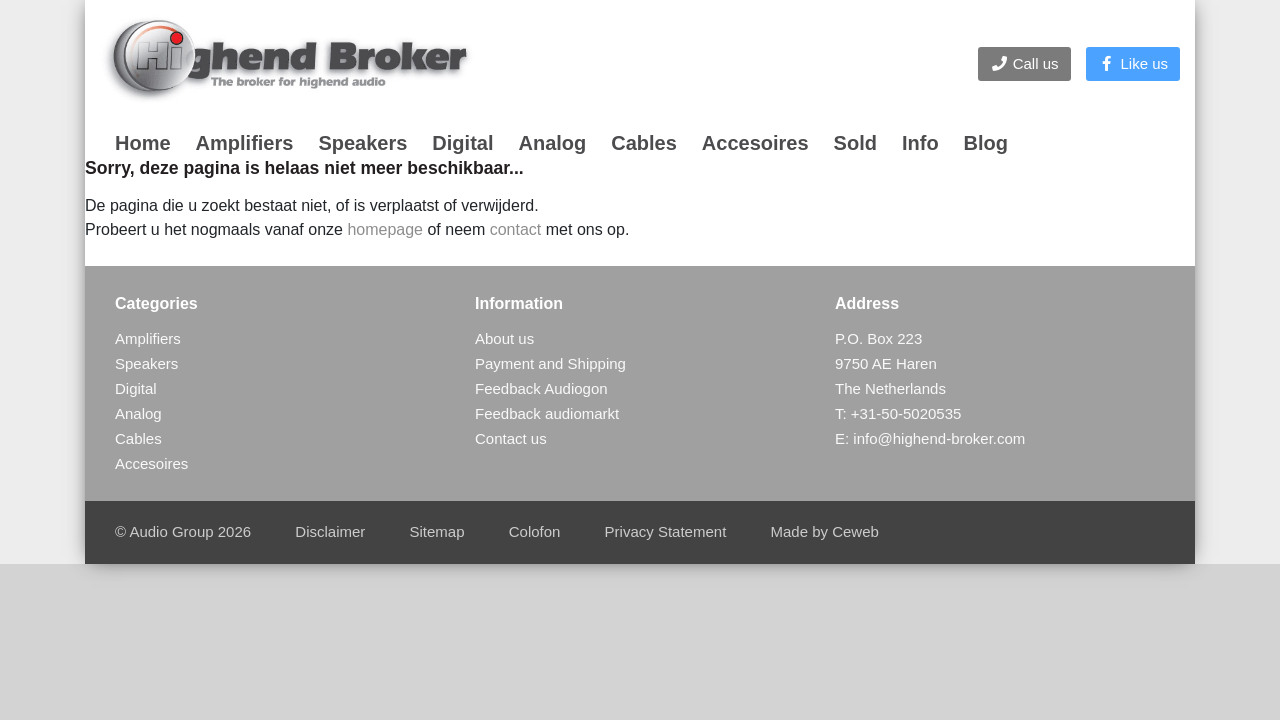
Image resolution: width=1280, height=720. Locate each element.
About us (504, 338)
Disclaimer (330, 531)
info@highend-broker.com (939, 438)
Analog (552, 143)
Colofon (535, 531)
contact (516, 229)
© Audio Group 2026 (183, 531)
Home (143, 143)
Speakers (362, 143)
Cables (644, 143)
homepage (385, 229)
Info (920, 143)
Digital (462, 143)
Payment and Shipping (550, 363)
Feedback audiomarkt (547, 413)
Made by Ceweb (824, 531)
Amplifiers (245, 143)
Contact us (511, 438)
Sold (855, 143)
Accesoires (755, 143)
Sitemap (437, 531)
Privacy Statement (666, 531)
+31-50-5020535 (906, 413)
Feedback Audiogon (541, 388)
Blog (986, 143)
